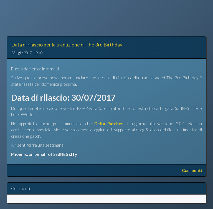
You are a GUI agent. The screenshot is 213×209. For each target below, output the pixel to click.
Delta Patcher (108, 123)
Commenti (192, 170)
